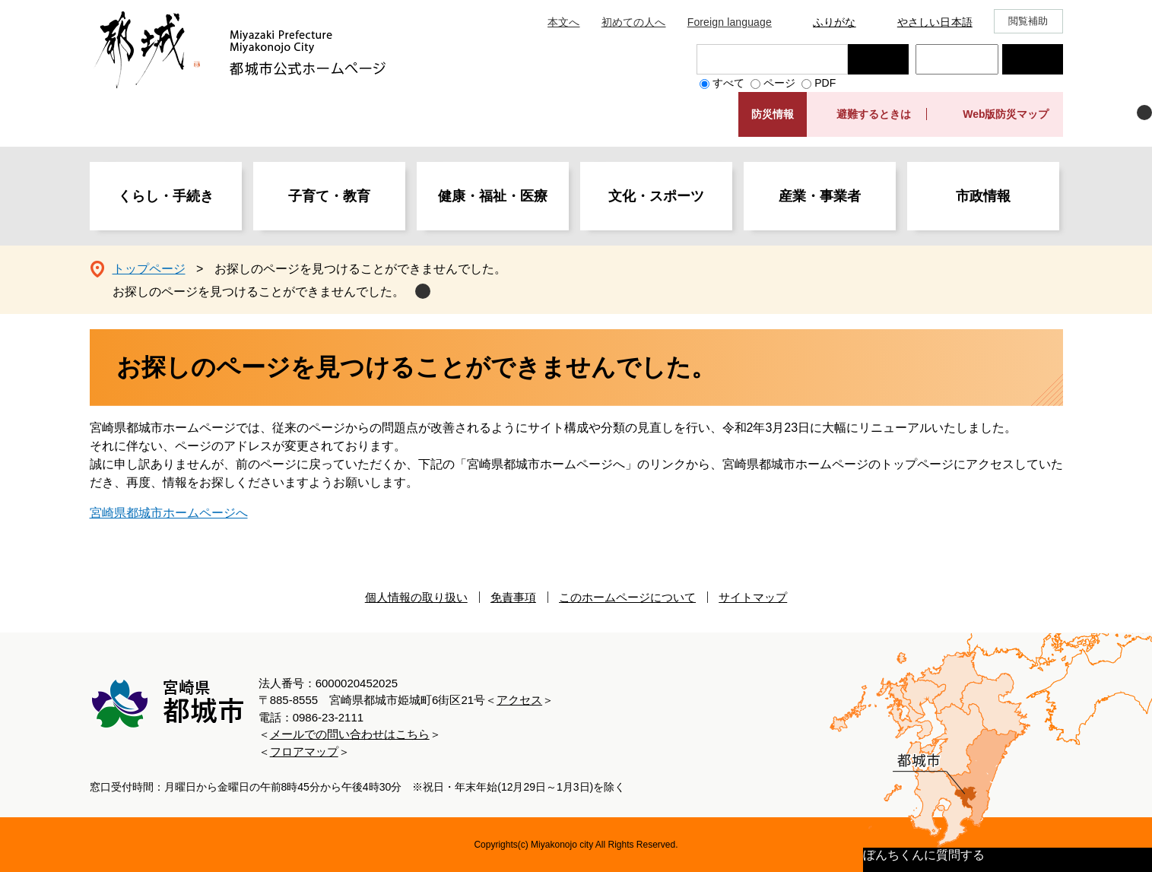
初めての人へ (633, 22)
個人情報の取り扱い (416, 597)
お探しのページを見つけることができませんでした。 (259, 291)
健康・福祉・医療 (492, 196)
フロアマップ (304, 751)
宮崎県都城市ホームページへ (169, 512)
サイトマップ (753, 597)
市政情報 (983, 196)
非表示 (1144, 112)
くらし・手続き (166, 196)
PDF (825, 83)
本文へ (563, 22)
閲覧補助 (1028, 21)
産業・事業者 (820, 196)
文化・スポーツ (656, 196)
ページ (779, 83)
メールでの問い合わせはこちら (350, 734)
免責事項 (513, 597)
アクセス (519, 699)
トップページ (149, 268)
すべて (728, 83)
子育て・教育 (329, 196)
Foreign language (729, 22)
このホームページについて (627, 597)
